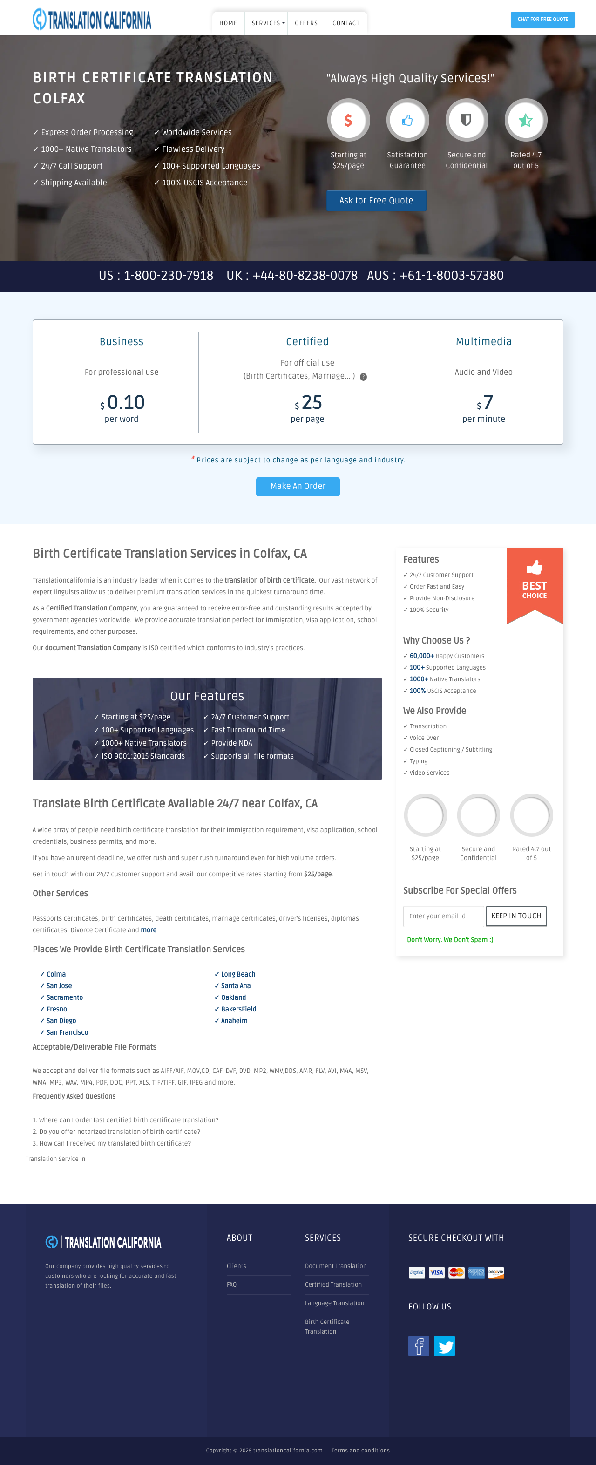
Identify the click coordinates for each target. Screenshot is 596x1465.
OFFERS (306, 23)
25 (307, 411)
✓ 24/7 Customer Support (438, 575)
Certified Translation (333, 1285)
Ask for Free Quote (376, 200)
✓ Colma (53, 975)
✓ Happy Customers (443, 656)
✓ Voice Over (421, 738)
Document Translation (336, 1266)
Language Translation (335, 1303)
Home (228, 23)
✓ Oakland (230, 998)
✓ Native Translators (442, 679)
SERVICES (266, 23)
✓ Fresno (53, 1010)
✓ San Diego (58, 1021)
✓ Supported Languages (444, 667)
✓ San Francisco (64, 1033)
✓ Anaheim (231, 1021)
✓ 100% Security (425, 610)
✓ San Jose (56, 986)
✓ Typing (415, 761)
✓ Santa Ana (232, 986)
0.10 (121, 411)
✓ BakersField (235, 1010)
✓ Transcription (425, 726)
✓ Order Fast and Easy (433, 586)
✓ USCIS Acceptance (439, 691)
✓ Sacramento (61, 998)
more (148, 931)
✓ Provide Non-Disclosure (438, 598)
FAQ (232, 1285)
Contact (346, 23)
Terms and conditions (361, 1450)
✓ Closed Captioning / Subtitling (448, 749)
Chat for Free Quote (543, 20)
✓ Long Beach (234, 975)
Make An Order (297, 487)
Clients (236, 1266)
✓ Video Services (426, 773)
